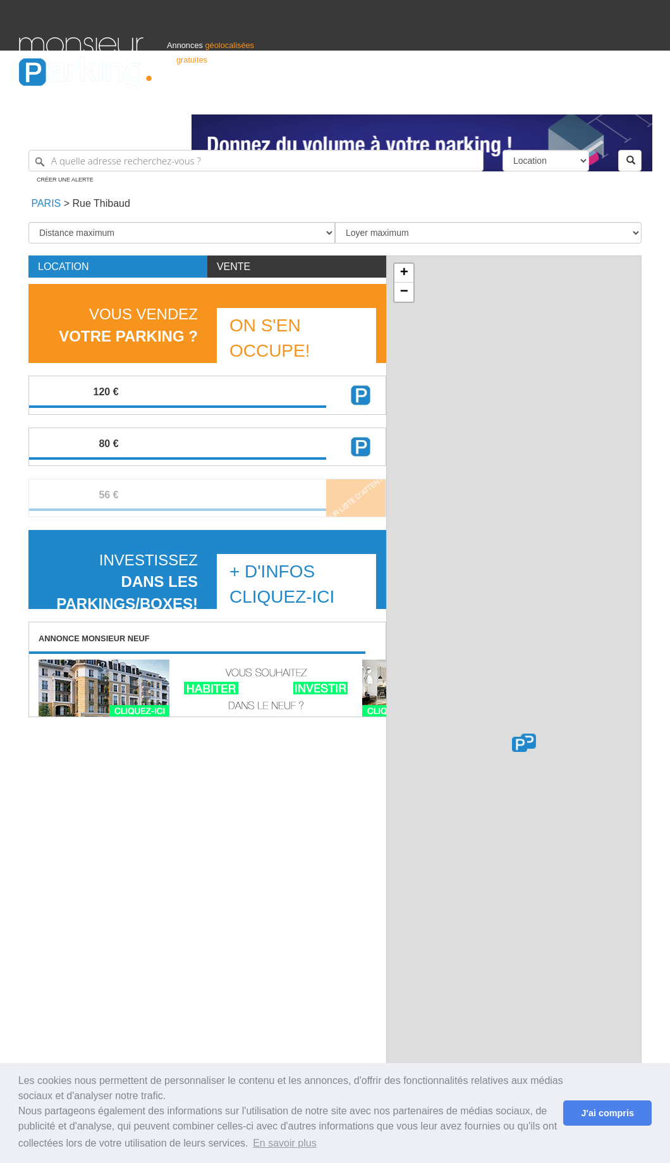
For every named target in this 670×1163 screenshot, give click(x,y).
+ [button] (404, 273)
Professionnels (442, 99)
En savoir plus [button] (285, 1143)
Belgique (604, 99)
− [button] (404, 292)
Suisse (639, 99)
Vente (233, 266)
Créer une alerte (65, 179)
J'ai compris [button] (607, 1113)
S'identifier (494, 99)
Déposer (535, 99)
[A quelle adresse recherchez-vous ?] (256, 161)
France (569, 99)
